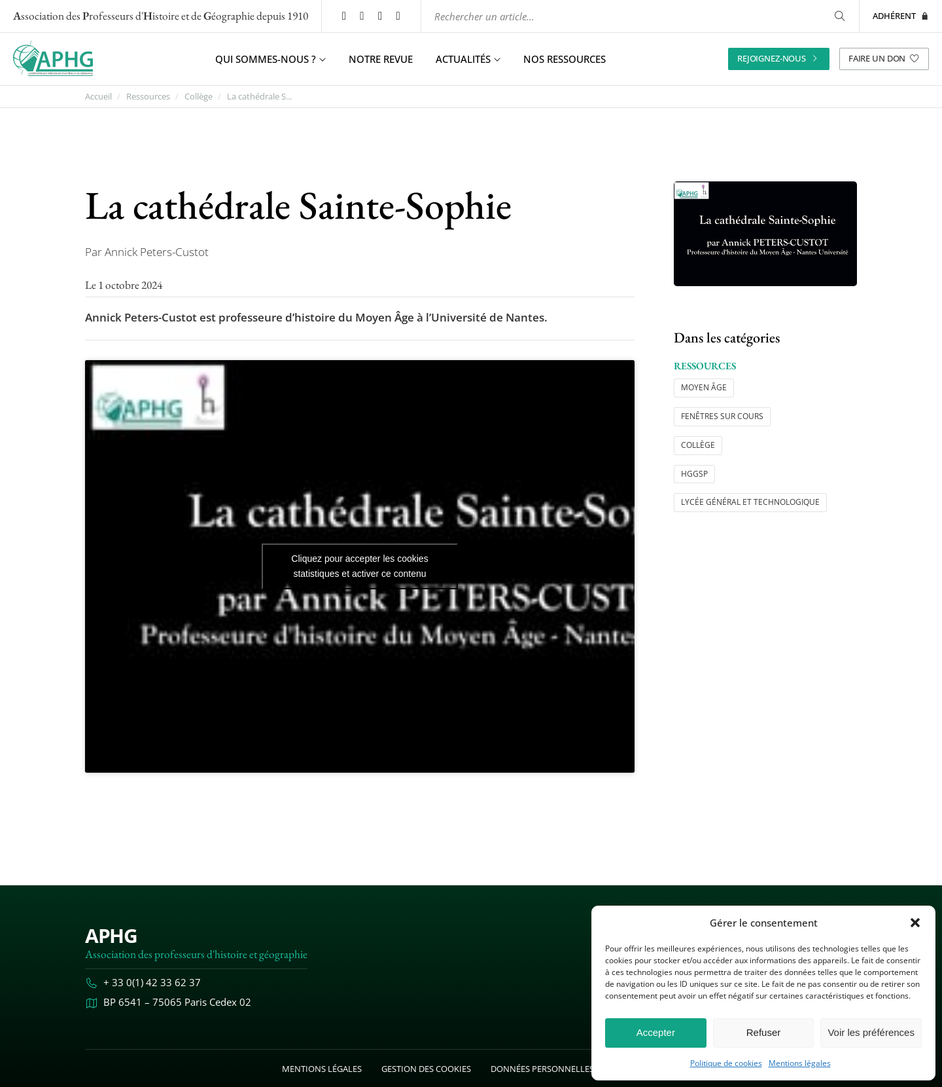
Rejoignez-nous (778, 58)
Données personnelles (542, 1069)
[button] (915, 922)
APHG (111, 935)
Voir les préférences (871, 1032)
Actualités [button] (468, 58)
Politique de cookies (726, 1063)
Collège (198, 96)
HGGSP (694, 473)
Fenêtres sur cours (722, 416)
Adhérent (901, 16)
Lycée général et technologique (750, 501)
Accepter (656, 1032)
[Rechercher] (839, 16)
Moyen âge (704, 387)
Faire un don (884, 58)
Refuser (763, 1032)
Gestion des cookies (426, 1069)
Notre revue (381, 58)
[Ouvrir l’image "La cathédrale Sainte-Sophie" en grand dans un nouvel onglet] (765, 233)
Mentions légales (800, 1063)
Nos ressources (564, 58)
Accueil (98, 96)
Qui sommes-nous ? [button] (270, 58)
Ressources (148, 96)
